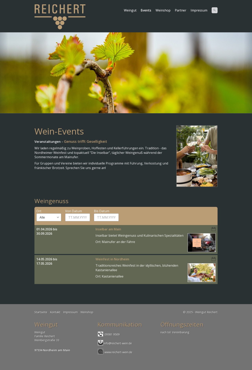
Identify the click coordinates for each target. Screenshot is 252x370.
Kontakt (55, 312)
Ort (38, 211)
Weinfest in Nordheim (112, 259)
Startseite (40, 312)
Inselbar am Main (108, 229)
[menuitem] (130, 10)
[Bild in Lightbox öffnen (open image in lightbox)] (197, 156)
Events (146, 10)
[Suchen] (214, 10)
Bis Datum (101, 211)
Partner (180, 10)
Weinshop (163, 10)
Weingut (130, 10)
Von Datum (73, 211)
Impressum (199, 10)
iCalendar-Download (214, 229)
